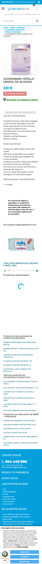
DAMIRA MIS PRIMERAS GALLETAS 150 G (19, 421)
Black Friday (7, 519)
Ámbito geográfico (9, 492)
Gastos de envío (8, 496)
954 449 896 (9, 14)
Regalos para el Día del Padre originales (17, 524)
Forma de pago (8, 501)
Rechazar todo (24, 561)
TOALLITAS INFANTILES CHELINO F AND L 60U (20, 264)
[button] (3, 9)
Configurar (24, 557)
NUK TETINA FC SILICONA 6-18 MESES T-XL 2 (20, 388)
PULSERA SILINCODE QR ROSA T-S (17, 365)
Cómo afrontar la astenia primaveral (16, 514)
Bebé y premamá (17, 28)
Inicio (5, 28)
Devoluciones (8, 504)
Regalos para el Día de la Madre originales (18, 521)
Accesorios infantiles (15, 30)
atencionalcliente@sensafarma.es (27, 14)
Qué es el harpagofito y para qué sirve (16, 517)
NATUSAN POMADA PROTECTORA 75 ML (19, 425)
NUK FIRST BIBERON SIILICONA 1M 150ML (19, 411)
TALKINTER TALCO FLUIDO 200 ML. (17, 429)
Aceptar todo (24, 552)
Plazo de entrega (9, 499)
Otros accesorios (13, 32)
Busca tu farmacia (15, 472)
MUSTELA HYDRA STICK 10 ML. (15, 433)
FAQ (4, 489)
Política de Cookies (22, 547)
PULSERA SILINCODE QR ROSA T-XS (17, 361)
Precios (5, 494)
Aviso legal (10, 478)
